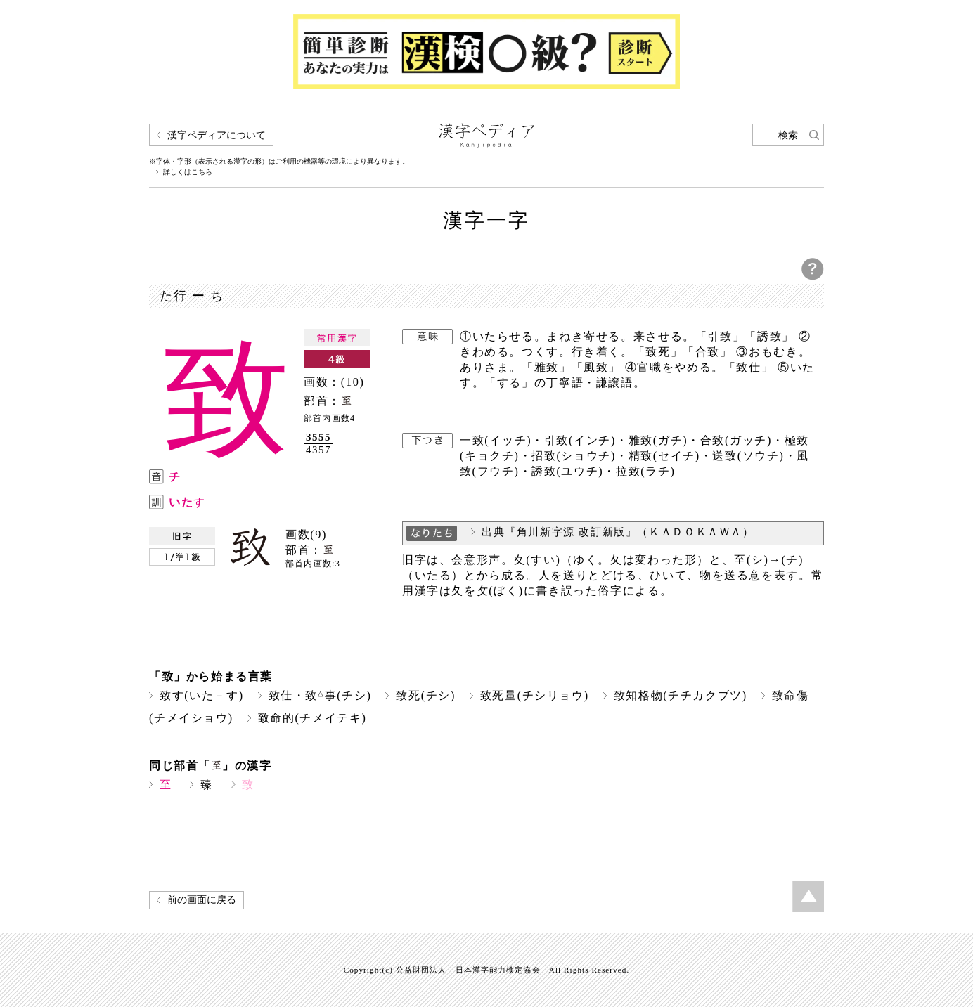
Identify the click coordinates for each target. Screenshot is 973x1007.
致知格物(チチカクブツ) (680, 695)
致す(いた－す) (202, 695)
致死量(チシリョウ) (534, 695)
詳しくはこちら (187, 172)
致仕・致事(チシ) (320, 695)
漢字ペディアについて (216, 135)
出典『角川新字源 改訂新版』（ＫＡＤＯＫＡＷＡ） (618, 532)
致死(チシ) (425, 695)
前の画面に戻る (201, 900)
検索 (788, 135)
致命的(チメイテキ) (312, 718)
